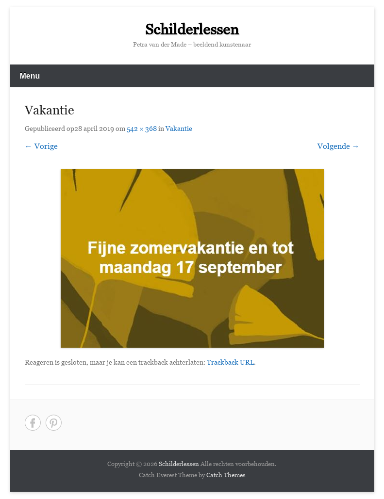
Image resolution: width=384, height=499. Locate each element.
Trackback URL (230, 363)
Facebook (33, 423)
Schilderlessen (192, 32)
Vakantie (179, 130)
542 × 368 (142, 130)
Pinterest (54, 423)
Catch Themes (226, 476)
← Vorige (41, 148)
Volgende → (338, 148)
